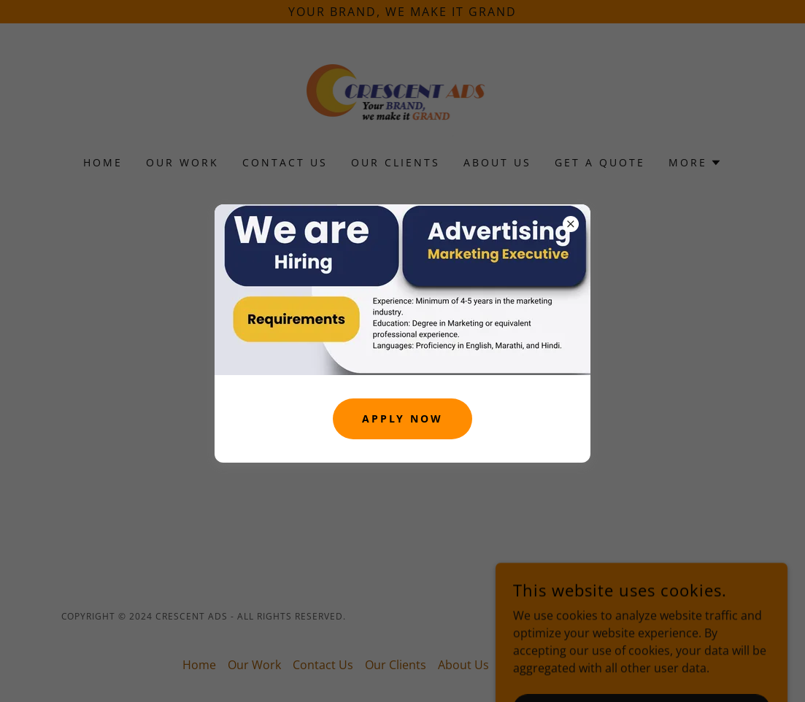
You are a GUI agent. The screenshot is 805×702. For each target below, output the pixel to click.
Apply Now (403, 418)
